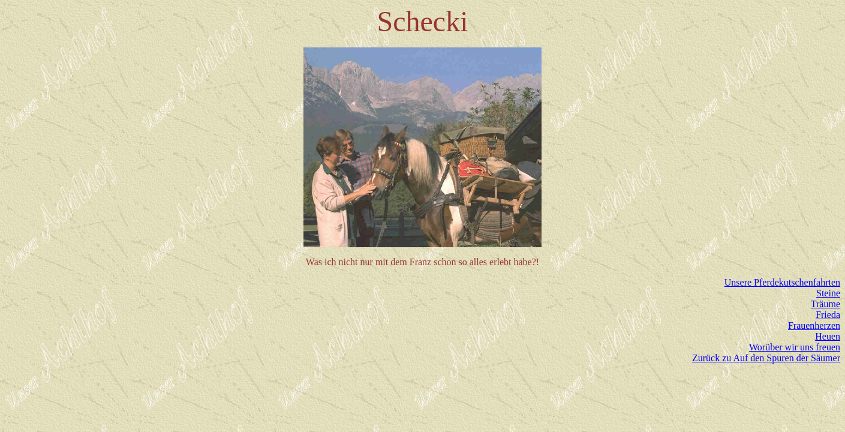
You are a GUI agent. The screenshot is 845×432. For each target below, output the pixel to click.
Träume (825, 304)
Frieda (828, 315)
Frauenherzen (814, 325)
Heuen (827, 336)
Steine (828, 293)
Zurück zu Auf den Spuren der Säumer (766, 358)
